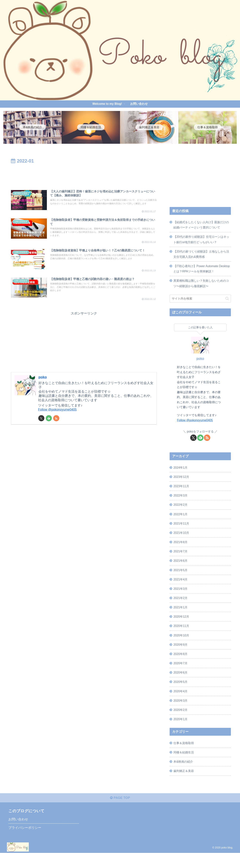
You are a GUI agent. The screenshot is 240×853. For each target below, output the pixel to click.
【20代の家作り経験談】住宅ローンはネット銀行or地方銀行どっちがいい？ (201, 239)
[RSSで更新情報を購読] (56, 421)
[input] (200, 298)
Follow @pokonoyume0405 (58, 412)
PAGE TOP (120, 798)
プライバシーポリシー (24, 828)
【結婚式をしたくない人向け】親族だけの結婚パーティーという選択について (201, 224)
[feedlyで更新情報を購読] (49, 421)
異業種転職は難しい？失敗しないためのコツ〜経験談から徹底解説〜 (201, 283)
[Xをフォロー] (41, 421)
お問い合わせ (18, 819)
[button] (227, 298)
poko (42, 380)
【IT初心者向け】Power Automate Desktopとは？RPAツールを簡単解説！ (201, 268)
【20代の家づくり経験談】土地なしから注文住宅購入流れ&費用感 (201, 254)
